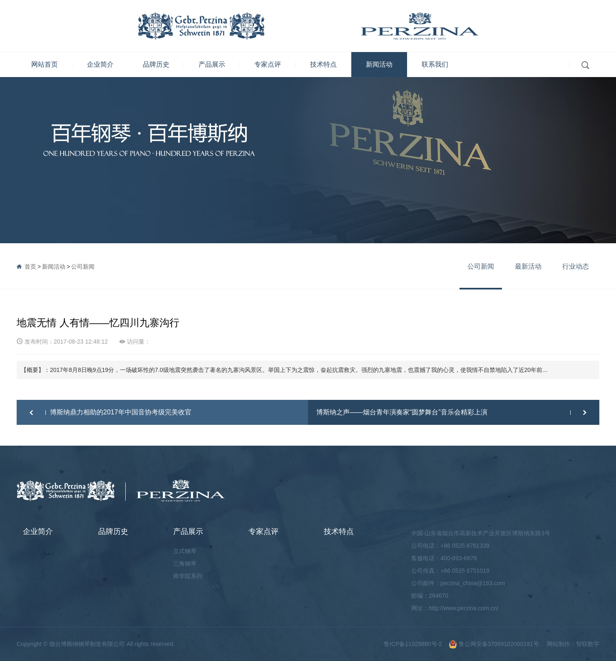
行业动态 (575, 266)
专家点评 (267, 64)
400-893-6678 (458, 558)
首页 (30, 266)
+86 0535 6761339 (464, 545)
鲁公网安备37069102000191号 (494, 644)
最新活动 (528, 266)
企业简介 (100, 64)
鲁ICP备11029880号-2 (413, 644)
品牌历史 (156, 64)
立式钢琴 (184, 551)
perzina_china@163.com (472, 583)
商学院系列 (187, 576)
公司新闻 (82, 266)
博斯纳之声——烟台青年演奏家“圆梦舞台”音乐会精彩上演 (401, 412)
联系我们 (435, 64)
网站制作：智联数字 (573, 644)
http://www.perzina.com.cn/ (463, 608)
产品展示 (212, 64)
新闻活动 (379, 64)
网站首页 (44, 64)
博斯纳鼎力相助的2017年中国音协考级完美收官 (120, 412)
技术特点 (323, 64)
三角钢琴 (184, 563)
